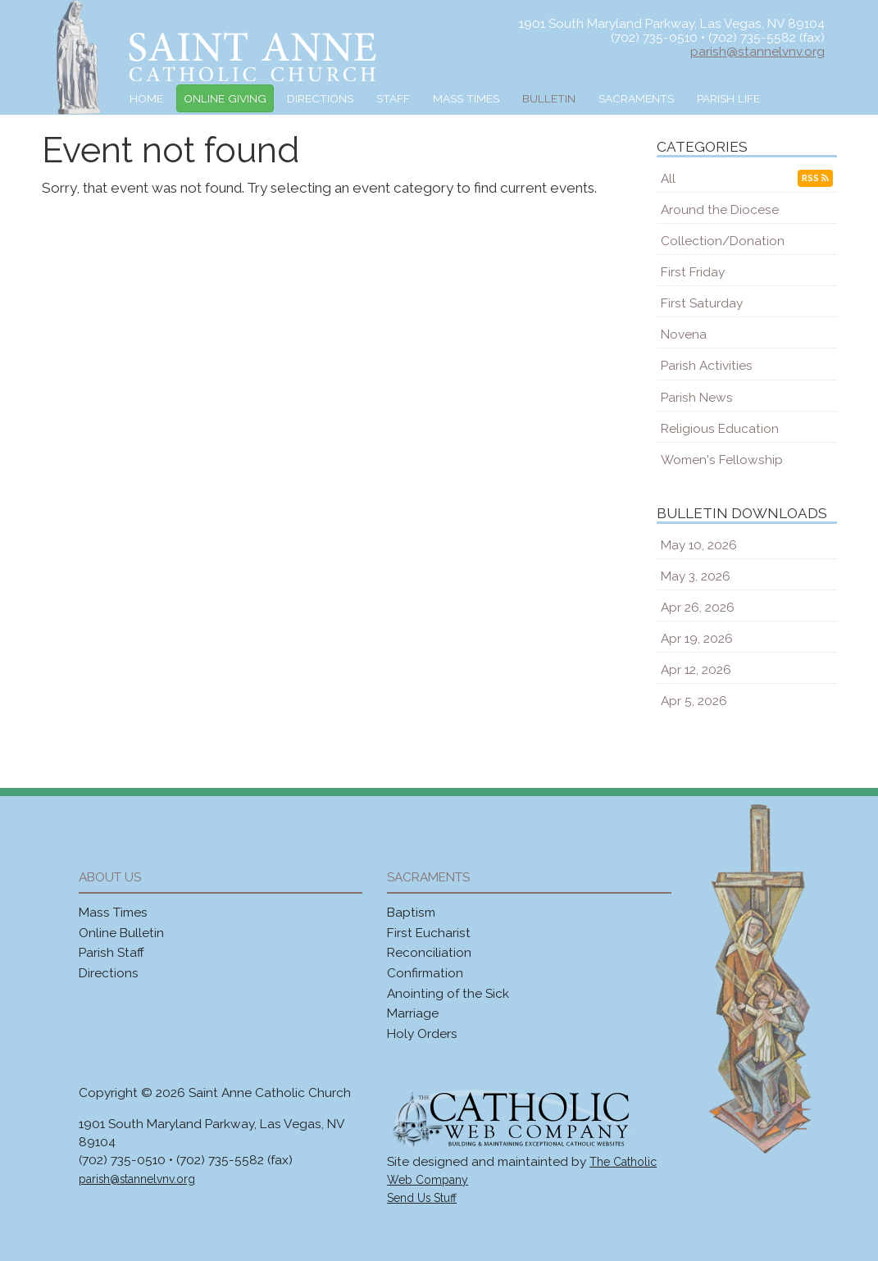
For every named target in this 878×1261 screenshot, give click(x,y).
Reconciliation (429, 952)
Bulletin (548, 98)
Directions (320, 98)
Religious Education (720, 428)
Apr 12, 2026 (696, 669)
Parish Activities (707, 365)
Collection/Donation (723, 240)
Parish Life (728, 98)
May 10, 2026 (699, 545)
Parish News (697, 397)
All (668, 178)
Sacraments (636, 98)
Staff (393, 98)
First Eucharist (429, 932)
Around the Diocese (720, 209)
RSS (815, 178)
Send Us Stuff (422, 1197)
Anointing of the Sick (448, 993)
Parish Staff (111, 952)
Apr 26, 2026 (698, 607)
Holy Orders (422, 1033)
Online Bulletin (121, 932)
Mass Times (466, 98)
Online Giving (225, 98)
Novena (684, 334)
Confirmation (425, 973)
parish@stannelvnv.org (757, 51)
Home (146, 98)
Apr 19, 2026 (697, 638)
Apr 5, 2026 (694, 700)
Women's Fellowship (722, 459)
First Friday (693, 272)
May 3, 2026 (695, 576)
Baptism (411, 912)
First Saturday (702, 303)
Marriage (413, 1013)
